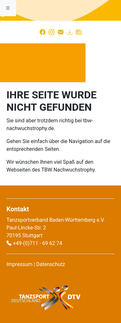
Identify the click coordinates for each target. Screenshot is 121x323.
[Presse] (79, 32)
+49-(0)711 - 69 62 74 (37, 243)
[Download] (70, 32)
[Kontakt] (61, 32)
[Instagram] (52, 32)
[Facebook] (42, 32)
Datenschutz (50, 264)
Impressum (19, 264)
